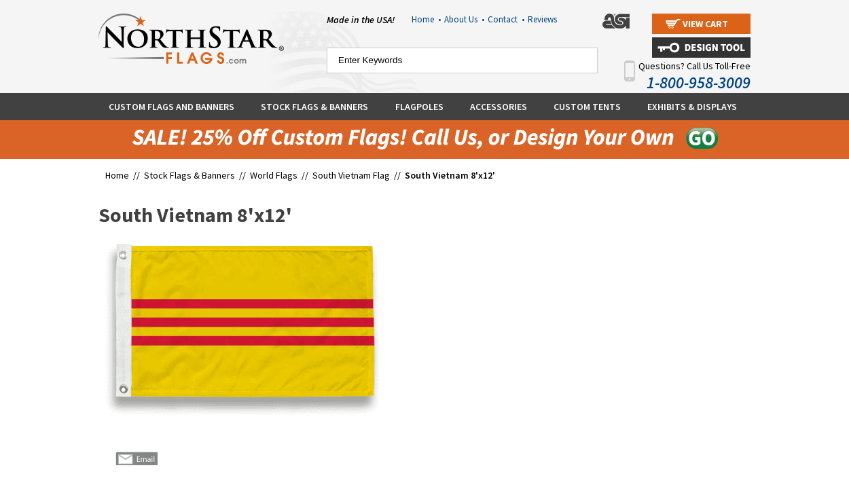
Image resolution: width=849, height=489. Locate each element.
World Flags (273, 175)
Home (426, 19)
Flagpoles (419, 107)
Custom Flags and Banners (171, 107)
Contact (506, 19)
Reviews (542, 19)
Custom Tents (587, 107)
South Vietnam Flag (351, 175)
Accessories (498, 107)
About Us (464, 19)
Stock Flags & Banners (314, 107)
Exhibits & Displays (692, 107)
